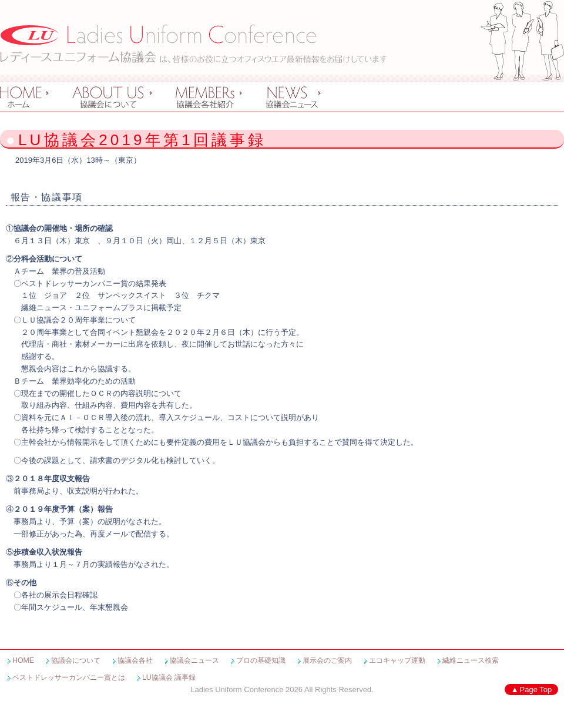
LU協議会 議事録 (169, 677)
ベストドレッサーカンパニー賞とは (68, 677)
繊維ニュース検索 (470, 660)
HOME (23, 660)
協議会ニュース (194, 660)
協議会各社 (135, 660)
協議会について (75, 660)
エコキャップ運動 (397, 660)
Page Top (536, 689)
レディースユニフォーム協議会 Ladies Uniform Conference (193, 44)
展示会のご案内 (327, 660)
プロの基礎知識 (261, 660)
